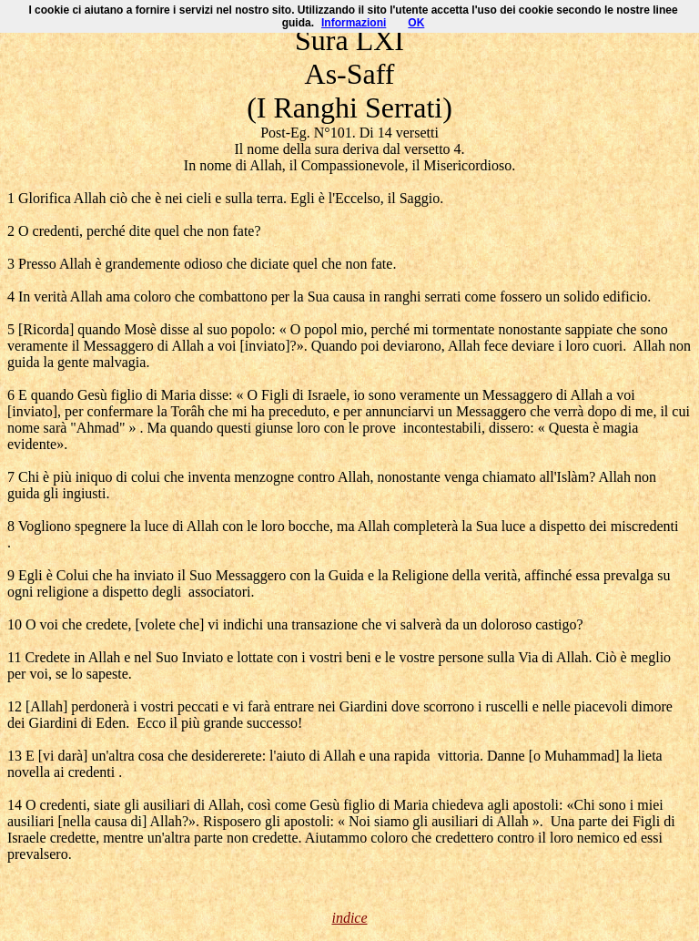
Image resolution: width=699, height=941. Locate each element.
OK (416, 22)
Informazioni (353, 22)
